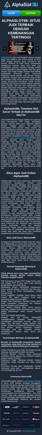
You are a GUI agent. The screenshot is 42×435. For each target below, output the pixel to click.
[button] (5, 48)
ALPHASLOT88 (29, 431)
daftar (30, 13)
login (11, 13)
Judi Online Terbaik (32, 381)
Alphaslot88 (6, 57)
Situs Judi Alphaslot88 (19, 138)
